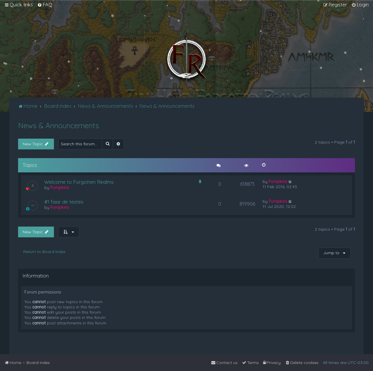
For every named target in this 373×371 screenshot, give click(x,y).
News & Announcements (58, 125)
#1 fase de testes (63, 202)
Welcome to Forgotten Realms (79, 182)
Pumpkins (59, 187)
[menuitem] (44, 5)
